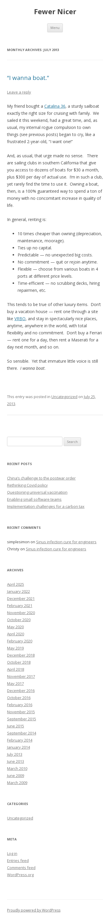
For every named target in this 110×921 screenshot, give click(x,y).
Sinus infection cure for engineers (66, 541)
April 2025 (15, 584)
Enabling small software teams (34, 499)
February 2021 (19, 605)
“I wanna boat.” (28, 78)
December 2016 (21, 690)
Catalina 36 (54, 106)
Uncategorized (64, 396)
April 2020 (15, 634)
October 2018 (19, 662)
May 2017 (15, 683)
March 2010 (17, 768)
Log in (12, 853)
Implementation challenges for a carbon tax (45, 506)
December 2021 (21, 598)
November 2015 (21, 711)
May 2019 (15, 648)
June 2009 (15, 775)
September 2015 (21, 719)
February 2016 (19, 704)
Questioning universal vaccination (37, 492)
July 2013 (14, 754)
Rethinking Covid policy (27, 485)
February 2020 (19, 641)
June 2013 (15, 761)
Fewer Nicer (55, 11)
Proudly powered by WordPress (33, 910)
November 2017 (21, 676)
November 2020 (21, 612)
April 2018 (15, 669)
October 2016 (19, 697)
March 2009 (17, 782)
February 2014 (19, 740)
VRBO (20, 318)
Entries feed (18, 860)
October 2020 (19, 619)
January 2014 (18, 747)
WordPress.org (20, 874)
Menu (55, 27)
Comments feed (21, 867)
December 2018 (21, 655)
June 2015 (15, 726)
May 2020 (15, 626)
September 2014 (21, 733)
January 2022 (18, 591)
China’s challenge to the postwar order (41, 478)
